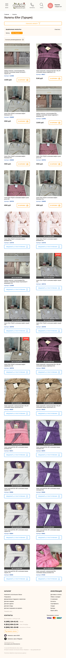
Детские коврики (9, 601)
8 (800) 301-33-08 (11, 627)
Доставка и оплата (56, 594)
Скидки (53, 606)
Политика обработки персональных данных (15, 653)
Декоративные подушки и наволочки (14, 599)
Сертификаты (55, 603)
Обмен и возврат (55, 596)
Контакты (53, 601)
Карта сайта (54, 610)
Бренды (53, 608)
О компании (54, 599)
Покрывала (7, 596)
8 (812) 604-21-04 (11, 624)
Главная (6, 14)
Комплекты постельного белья (13, 594)
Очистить (57, 29)
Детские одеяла (8, 603)
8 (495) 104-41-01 (11, 621)
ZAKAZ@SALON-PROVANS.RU (12, 644)
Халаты (14, 14)
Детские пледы (8, 606)
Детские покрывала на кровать (13, 608)
